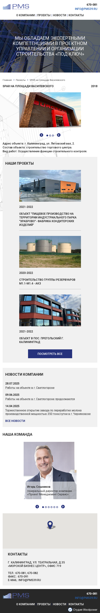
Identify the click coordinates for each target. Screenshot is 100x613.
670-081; (21, 573)
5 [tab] (54, 507)
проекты (43, 604)
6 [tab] (57, 507)
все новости (15, 421)
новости (59, 604)
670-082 (32, 573)
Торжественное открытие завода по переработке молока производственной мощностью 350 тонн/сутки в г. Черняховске (48, 412)
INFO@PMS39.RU (30, 580)
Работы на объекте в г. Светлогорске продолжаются (40, 399)
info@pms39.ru (86, 9)
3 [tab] (49, 507)
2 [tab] (46, 507)
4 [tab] (51, 507)
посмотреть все (50, 354)
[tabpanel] (50, 470)
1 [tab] (43, 507)
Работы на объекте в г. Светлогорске (29, 387)
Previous (37, 506)
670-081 (92, 4)
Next (63, 506)
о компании (25, 604)
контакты (76, 604)
